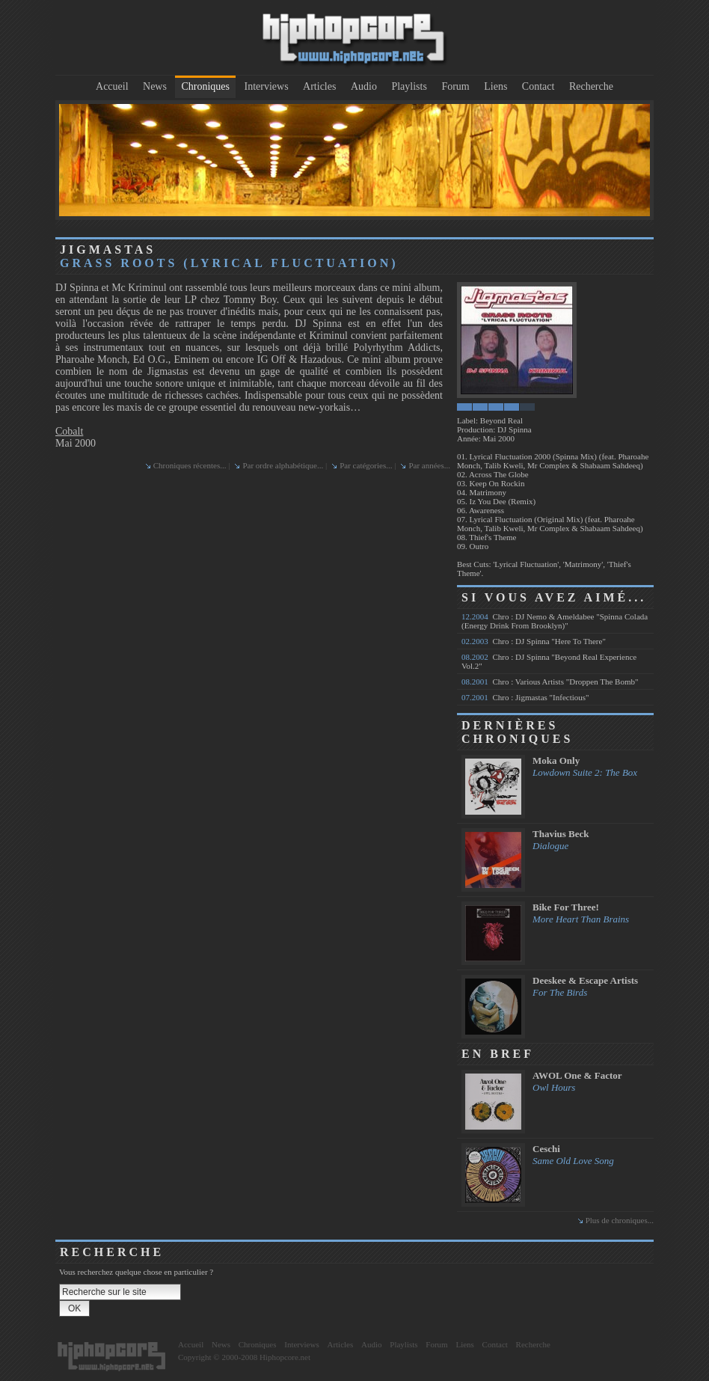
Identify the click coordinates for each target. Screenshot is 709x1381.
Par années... (429, 465)
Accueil (112, 86)
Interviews (267, 86)
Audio (364, 86)
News (155, 86)
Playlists (408, 86)
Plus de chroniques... (620, 1220)
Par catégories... (366, 465)
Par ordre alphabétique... (282, 465)
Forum (455, 86)
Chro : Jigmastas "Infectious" (525, 697)
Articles (319, 86)
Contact (538, 86)
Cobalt (69, 431)
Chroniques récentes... (190, 465)
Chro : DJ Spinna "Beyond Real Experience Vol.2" (548, 661)
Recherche (591, 86)
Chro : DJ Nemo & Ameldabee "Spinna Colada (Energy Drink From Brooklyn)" (554, 621)
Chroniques (205, 86)
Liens (495, 86)
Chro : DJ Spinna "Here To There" (533, 641)
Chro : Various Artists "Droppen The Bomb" (549, 681)
